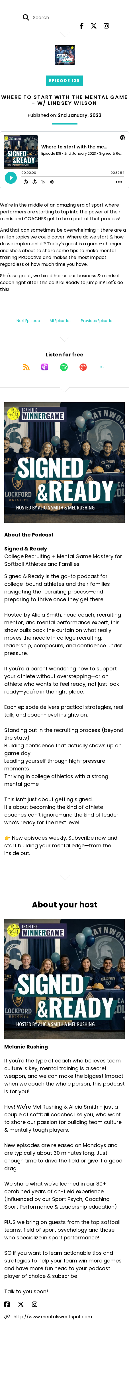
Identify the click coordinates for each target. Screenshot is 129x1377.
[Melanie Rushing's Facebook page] (10, 1304)
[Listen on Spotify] (63, 367)
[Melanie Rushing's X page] (24, 1304)
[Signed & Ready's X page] (94, 26)
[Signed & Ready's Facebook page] (82, 26)
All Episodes (60, 320)
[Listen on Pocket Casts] (83, 367)
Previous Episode (96, 320)
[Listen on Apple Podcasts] (44, 367)
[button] (101, 367)
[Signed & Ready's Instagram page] (106, 26)
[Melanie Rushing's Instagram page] (38, 1304)
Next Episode (28, 320)
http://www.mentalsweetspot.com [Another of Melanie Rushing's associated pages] (48, 1316)
